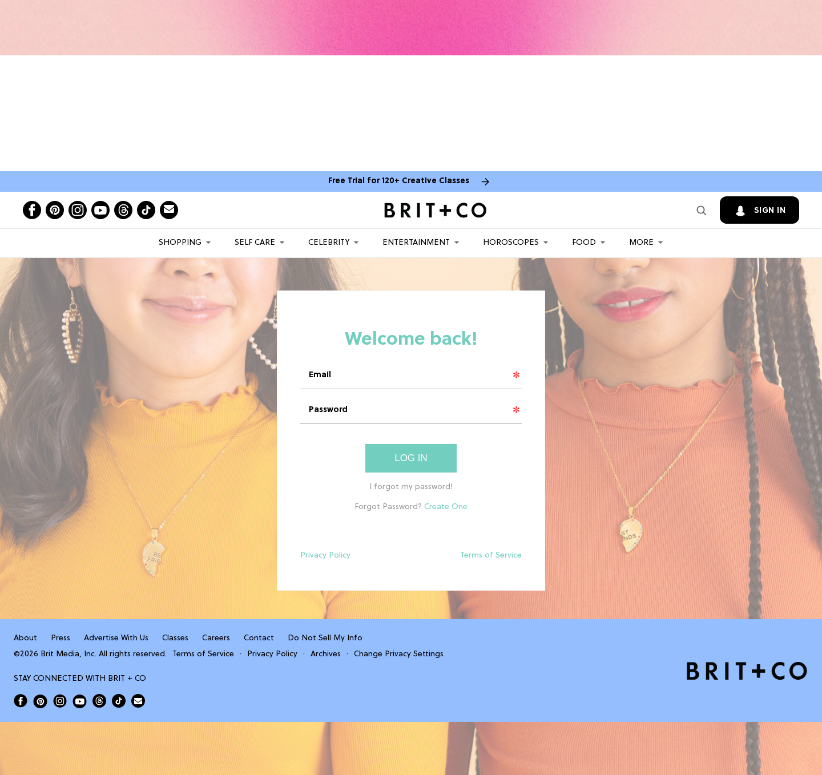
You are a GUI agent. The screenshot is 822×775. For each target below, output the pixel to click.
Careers (216, 638)
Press (60, 638)
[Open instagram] (77, 210)
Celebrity (328, 243)
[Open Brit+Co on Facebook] (20, 701)
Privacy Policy (325, 555)
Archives (326, 654)
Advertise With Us (116, 638)
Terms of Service (491, 555)
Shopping (180, 243)
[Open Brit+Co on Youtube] (79, 701)
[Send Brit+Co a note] (169, 210)
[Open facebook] (32, 210)
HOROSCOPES (511, 243)
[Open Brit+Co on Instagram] (60, 701)
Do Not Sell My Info (325, 638)
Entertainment (416, 243)
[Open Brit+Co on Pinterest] (40, 701)
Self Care (255, 243)
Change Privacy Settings (399, 654)
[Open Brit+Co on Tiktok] (119, 701)
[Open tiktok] (146, 210)
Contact (259, 638)
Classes (175, 638)
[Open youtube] (100, 210)
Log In (411, 458)
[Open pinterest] (55, 210)
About (25, 638)
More (641, 243)
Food (584, 243)
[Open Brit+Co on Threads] (99, 701)
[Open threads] (123, 210)
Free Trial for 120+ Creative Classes (398, 181)
